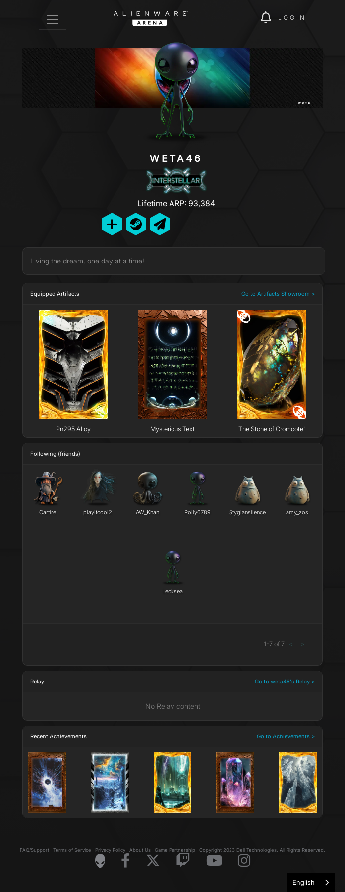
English (303, 882)
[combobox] (311, 882)
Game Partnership (175, 850)
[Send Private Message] (160, 224)
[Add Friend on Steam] (136, 224)
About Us (140, 850)
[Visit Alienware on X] (153, 861)
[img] (248, 18)
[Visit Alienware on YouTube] (214, 861)
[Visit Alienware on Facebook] (125, 861)
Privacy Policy (110, 850)
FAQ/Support (34, 850)
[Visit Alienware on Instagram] (244, 861)
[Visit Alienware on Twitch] (183, 861)
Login (292, 17)
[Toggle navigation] (52, 20)
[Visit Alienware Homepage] (100, 861)
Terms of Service (72, 850)
